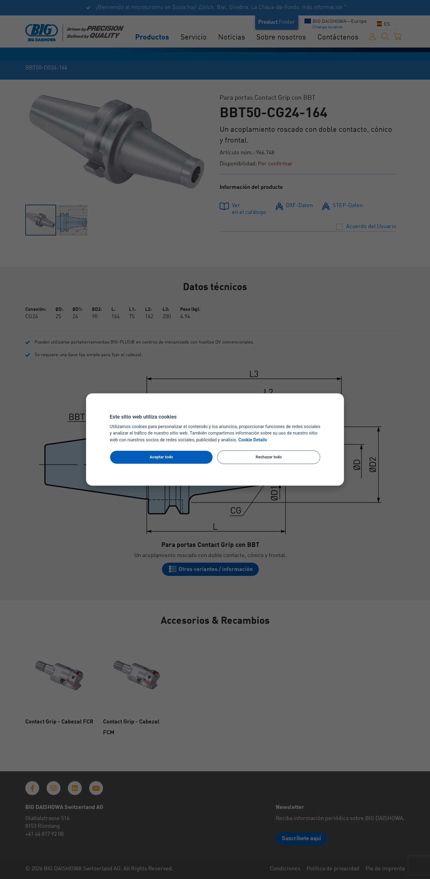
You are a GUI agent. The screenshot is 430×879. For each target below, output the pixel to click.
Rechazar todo (269, 457)
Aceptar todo (161, 457)
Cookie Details (252, 440)
